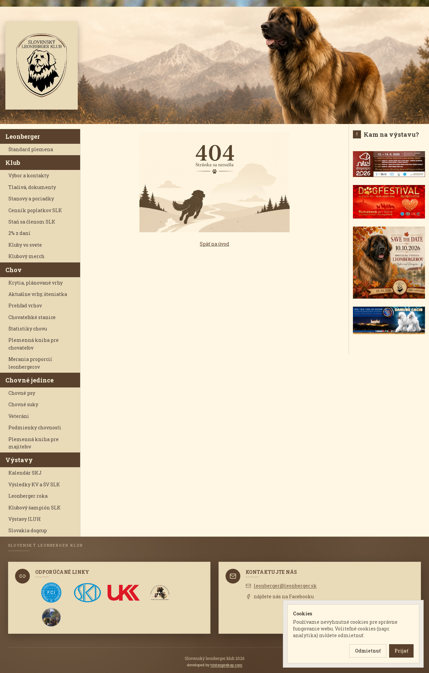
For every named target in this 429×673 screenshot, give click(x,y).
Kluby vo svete (25, 245)
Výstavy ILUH (24, 519)
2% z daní (19, 233)
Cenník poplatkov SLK (35, 210)
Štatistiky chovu (27, 328)
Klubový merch (26, 256)
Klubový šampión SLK (34, 507)
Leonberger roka (28, 496)
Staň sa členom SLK (31, 222)
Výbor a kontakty (28, 175)
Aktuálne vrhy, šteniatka (37, 294)
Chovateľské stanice (32, 317)
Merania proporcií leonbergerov (30, 363)
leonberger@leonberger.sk (281, 586)
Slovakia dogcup (27, 530)
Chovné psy (21, 393)
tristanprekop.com (226, 664)
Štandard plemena (30, 149)
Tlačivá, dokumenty (32, 187)
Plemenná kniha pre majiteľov (33, 443)
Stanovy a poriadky (31, 198)
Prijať (401, 651)
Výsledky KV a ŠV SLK (34, 484)
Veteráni (18, 416)
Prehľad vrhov (25, 305)
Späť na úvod (214, 244)
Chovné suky (23, 404)
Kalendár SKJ (25, 473)
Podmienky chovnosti (34, 427)
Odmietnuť (368, 651)
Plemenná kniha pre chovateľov (33, 344)
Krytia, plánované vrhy (35, 283)
